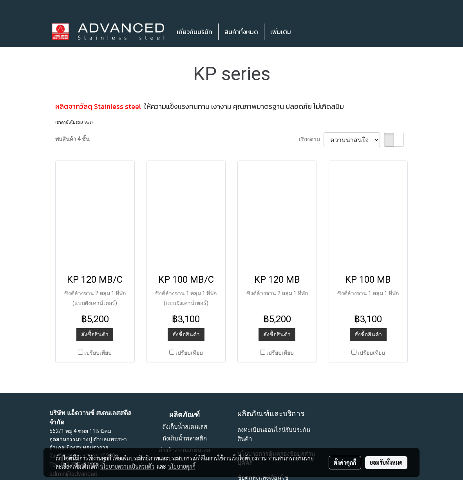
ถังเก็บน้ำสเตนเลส (184, 426)
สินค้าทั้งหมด (241, 31)
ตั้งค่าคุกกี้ (345, 462)
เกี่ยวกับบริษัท (194, 31)
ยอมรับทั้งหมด (386, 462)
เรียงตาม (311, 139)
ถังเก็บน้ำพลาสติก (185, 438)
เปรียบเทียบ (98, 353)
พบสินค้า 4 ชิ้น (72, 139)
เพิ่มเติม (280, 31)
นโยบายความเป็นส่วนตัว (127, 466)
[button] (309, 32)
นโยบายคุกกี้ (181, 466)
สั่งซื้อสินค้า (95, 334)
